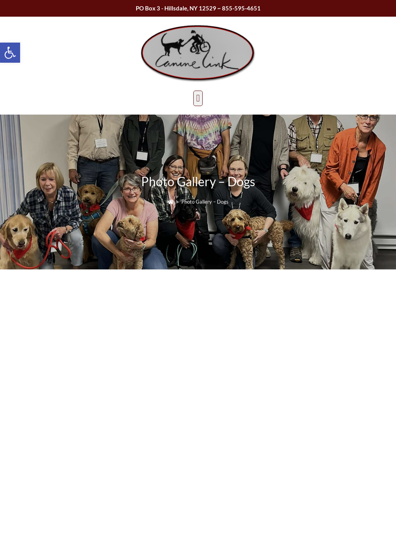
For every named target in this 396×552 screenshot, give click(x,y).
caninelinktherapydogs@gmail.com (140, 447)
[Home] (171, 202)
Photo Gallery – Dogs (205, 202)
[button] (10, 53)
